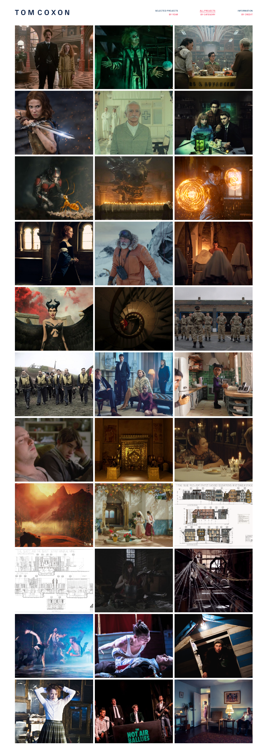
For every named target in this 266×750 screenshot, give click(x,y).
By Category (208, 14)
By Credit (247, 14)
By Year (173, 14)
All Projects (207, 10)
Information (245, 10)
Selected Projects (166, 10)
